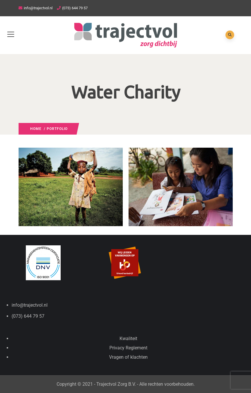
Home (35, 129)
